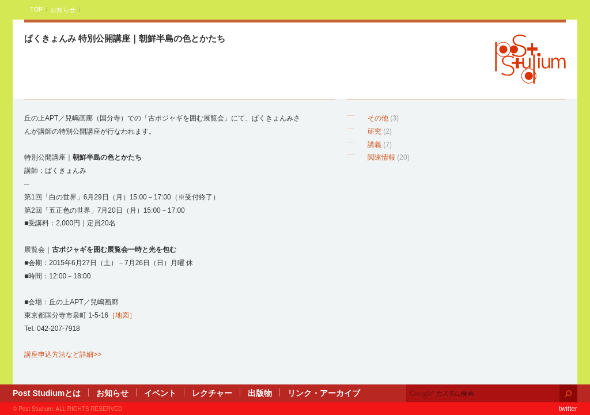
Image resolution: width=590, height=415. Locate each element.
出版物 (260, 393)
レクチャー (212, 393)
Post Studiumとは (47, 393)
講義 (374, 145)
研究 (374, 131)
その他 (378, 118)
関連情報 (381, 157)
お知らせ (62, 9)
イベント (160, 393)
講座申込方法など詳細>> (62, 354)
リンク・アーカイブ (324, 393)
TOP (36, 9)
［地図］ (122, 315)
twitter (568, 409)
